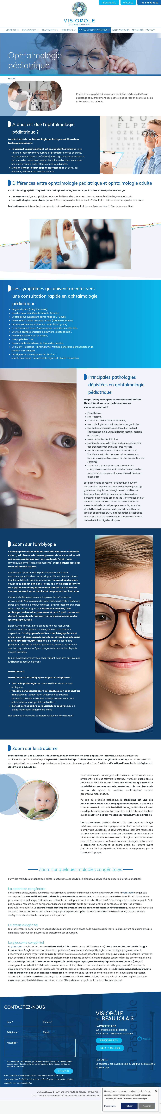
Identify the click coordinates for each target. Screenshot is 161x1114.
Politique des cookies (75, 1095)
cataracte (128, 893)
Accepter (147, 1106)
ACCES (147, 1039)
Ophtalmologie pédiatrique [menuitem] (94, 29)
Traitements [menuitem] (50, 30)
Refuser (129, 1106)
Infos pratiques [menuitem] (120, 29)
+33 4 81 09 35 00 (149, 2)
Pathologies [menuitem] (30, 30)
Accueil (11, 78)
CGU (34, 1095)
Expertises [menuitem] (68, 30)
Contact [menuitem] (150, 29)
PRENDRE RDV (109, 2)
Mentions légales (95, 1095)
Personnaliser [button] (110, 1106)
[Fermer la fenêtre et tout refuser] (156, 1089)
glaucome (16, 947)
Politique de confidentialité (50, 1095)
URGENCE (128, 2)
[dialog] (130, 1099)
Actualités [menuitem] (137, 29)
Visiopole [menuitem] (12, 30)
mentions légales (24, 1083)
